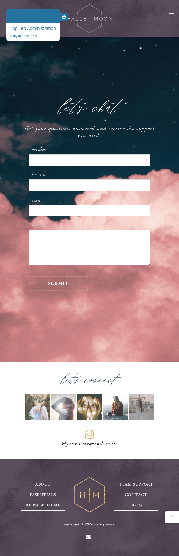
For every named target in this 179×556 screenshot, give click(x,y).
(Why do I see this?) (23, 36)
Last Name (38, 175)
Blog (136, 505)
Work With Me (43, 505)
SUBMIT (58, 283)
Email (36, 200)
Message (37, 225)
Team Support (136, 484)
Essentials (43, 494)
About (43, 484)
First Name (39, 150)
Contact (136, 494)
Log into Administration (33, 28)
